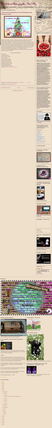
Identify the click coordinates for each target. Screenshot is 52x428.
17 (2, 417)
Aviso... (19, 7)
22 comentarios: (21, 82)
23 (2, 383)
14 (2, 422)
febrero (4, 412)
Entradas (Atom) (20, 90)
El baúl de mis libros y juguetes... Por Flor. (19, 4)
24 (2, 381)
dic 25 (5, 395)
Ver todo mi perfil (39, 273)
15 (2, 421)
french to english (39, 231)
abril (4, 410)
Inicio (19, 87)
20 (2, 388)
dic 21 (5, 398)
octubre (4, 405)
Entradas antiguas (30, 87)
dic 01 (5, 401)
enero (4, 414)
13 (2, 424)
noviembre (5, 404)
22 (2, 385)
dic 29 (5, 393)
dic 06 (5, 400)
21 (2, 387)
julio (4, 409)
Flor (42, 268)
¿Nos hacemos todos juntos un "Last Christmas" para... (12, 396)
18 (2, 416)
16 (2, 419)
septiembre (5, 407)
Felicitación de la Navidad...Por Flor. (11, 84)
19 (2, 390)
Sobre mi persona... (13, 7)
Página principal (5, 7)
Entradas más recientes (5, 87)
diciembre (4, 391)
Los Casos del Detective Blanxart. (28, 7)
